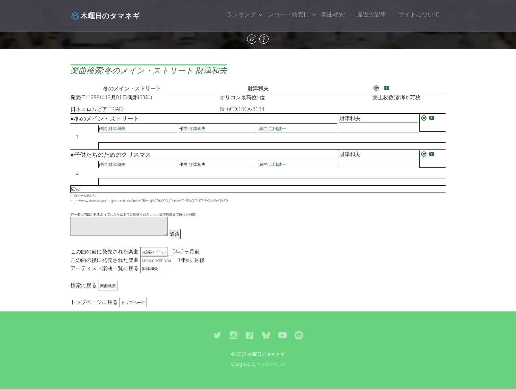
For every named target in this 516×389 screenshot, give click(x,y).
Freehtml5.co (271, 364)
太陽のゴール (154, 252)
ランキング (241, 14)
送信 (174, 234)
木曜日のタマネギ (105, 15)
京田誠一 (277, 128)
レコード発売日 (288, 14)
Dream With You (156, 260)
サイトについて (419, 14)
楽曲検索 (333, 14)
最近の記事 (371, 14)
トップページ (133, 302)
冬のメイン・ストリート (132, 88)
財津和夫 (258, 88)
